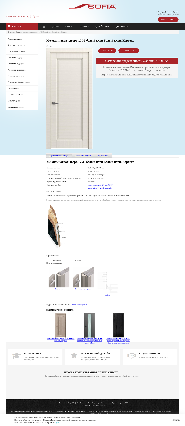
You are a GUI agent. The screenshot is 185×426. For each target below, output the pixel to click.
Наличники (58, 289)
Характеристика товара (58, 156)
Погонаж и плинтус (16, 76)
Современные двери (16, 51)
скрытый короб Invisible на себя (100, 188)
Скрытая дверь (14, 101)
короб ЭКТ (109, 185)
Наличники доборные (83, 288)
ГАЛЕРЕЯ (84, 26)
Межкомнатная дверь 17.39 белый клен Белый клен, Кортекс (45, 32)
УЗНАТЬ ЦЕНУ (107, 51)
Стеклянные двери (15, 57)
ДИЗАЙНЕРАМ (102, 26)
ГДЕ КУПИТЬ (121, 26)
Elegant (18, 32)
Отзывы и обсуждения (83, 156)
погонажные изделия (79, 305)
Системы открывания (17, 95)
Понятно (176, 420)
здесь (57, 423)
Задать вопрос (103, 156)
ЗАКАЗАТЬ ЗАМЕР (168, 20)
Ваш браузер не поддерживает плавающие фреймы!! (92, 388)
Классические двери (16, 45)
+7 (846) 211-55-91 (167, 12)
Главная (11, 32)
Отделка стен (13, 88)
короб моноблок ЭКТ (96, 185)
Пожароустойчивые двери (19, 82)
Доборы (108, 294)
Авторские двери (15, 39)
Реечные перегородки (17, 70)
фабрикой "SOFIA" (47, 411)
